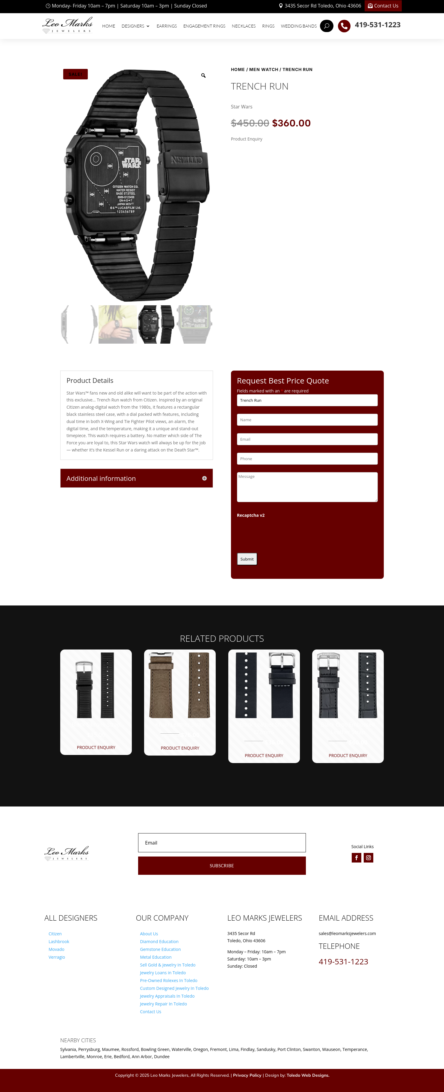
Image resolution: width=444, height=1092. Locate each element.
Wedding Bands (299, 25)
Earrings (167, 25)
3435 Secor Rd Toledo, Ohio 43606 (323, 5)
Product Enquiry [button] (96, 747)
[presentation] (282, 533)
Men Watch (263, 69)
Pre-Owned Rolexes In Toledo (168, 980)
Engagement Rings (204, 25)
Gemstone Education (160, 949)
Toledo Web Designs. (308, 1075)
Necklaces (244, 25)
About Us (149, 934)
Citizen (55, 934)
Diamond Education (159, 941)
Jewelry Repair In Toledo (163, 1004)
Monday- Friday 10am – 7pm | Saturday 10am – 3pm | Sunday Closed (129, 5)
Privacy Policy (247, 1075)
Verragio (57, 957)
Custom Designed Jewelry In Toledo (174, 988)
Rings (268, 25)
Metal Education (155, 957)
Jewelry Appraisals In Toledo (167, 996)
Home (108, 25)
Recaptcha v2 (251, 515)
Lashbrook (59, 941)
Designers (133, 25)
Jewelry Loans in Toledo (163, 972)
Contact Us (386, 5)
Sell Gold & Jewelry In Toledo (167, 965)
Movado (56, 949)
